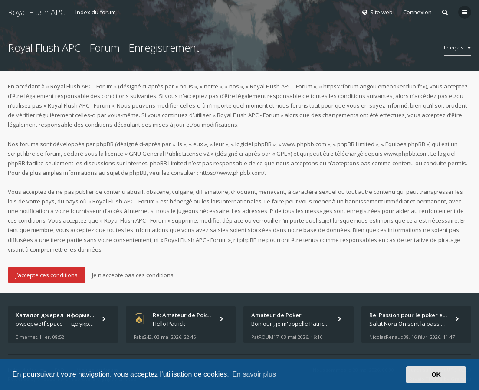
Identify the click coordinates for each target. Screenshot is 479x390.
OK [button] (436, 374)
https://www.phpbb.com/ (232, 173)
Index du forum (95, 12)
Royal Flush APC (36, 12)
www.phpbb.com (406, 153)
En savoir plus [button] (254, 374)
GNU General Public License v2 (169, 153)
